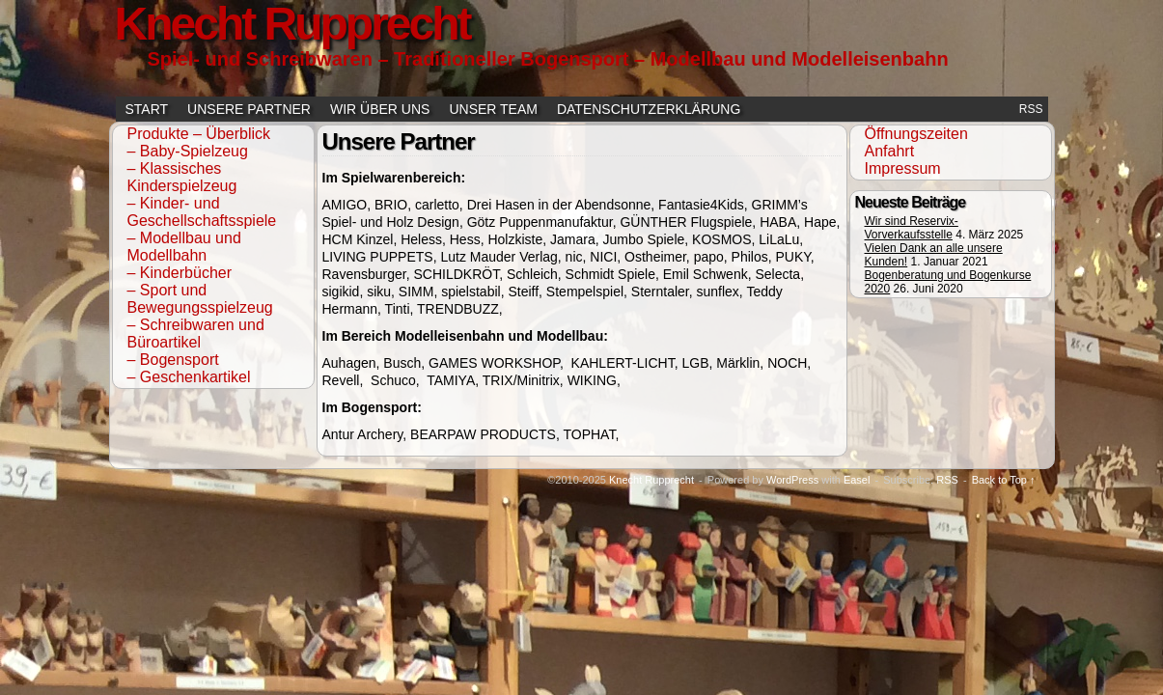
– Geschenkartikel (189, 377)
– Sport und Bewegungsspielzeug (200, 299)
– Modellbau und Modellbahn (184, 247)
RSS (1031, 109)
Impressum (903, 168)
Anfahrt (890, 151)
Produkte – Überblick (199, 133)
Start (147, 109)
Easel (857, 480)
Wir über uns (379, 109)
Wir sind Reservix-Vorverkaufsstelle (911, 227)
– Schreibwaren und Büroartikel (195, 333)
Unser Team (493, 109)
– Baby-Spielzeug (187, 151)
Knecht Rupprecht (651, 480)
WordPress (792, 480)
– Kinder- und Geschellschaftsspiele (202, 212)
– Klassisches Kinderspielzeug (182, 177)
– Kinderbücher (180, 272)
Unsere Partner (249, 109)
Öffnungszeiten (916, 133)
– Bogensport (173, 359)
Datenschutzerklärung (648, 109)
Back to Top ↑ (1004, 480)
